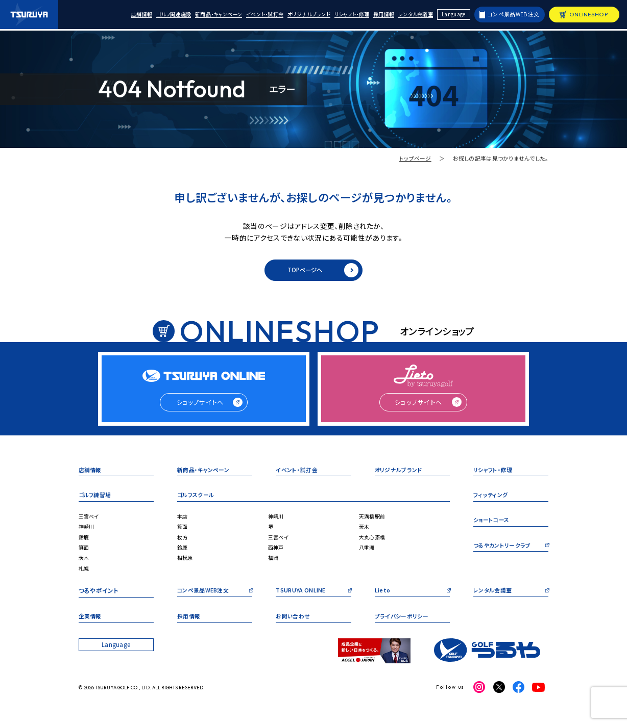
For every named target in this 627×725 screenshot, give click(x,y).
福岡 (274, 563)
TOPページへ (321, 271)
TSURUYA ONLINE (303, 597)
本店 (183, 522)
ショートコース (492, 526)
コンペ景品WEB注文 (513, 15)
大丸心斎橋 (373, 543)
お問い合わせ (294, 622)
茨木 (84, 563)
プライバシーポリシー (403, 622)
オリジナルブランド (296, 15)
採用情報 (379, 15)
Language (454, 15)
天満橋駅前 (373, 522)
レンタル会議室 (414, 15)
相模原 (186, 563)
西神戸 (276, 553)
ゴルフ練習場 (96, 500)
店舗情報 (113, 15)
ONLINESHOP (588, 15)
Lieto (383, 597)
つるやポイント (98, 597)
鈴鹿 (84, 543)
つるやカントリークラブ (504, 552)
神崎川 (87, 532)
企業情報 (91, 622)
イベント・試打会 (248, 15)
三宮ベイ (90, 522)
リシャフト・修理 (344, 15)
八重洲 (367, 553)
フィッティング (491, 500)
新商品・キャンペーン (197, 15)
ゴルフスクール (197, 500)
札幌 (84, 574)
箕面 (84, 553)
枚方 (183, 543)
